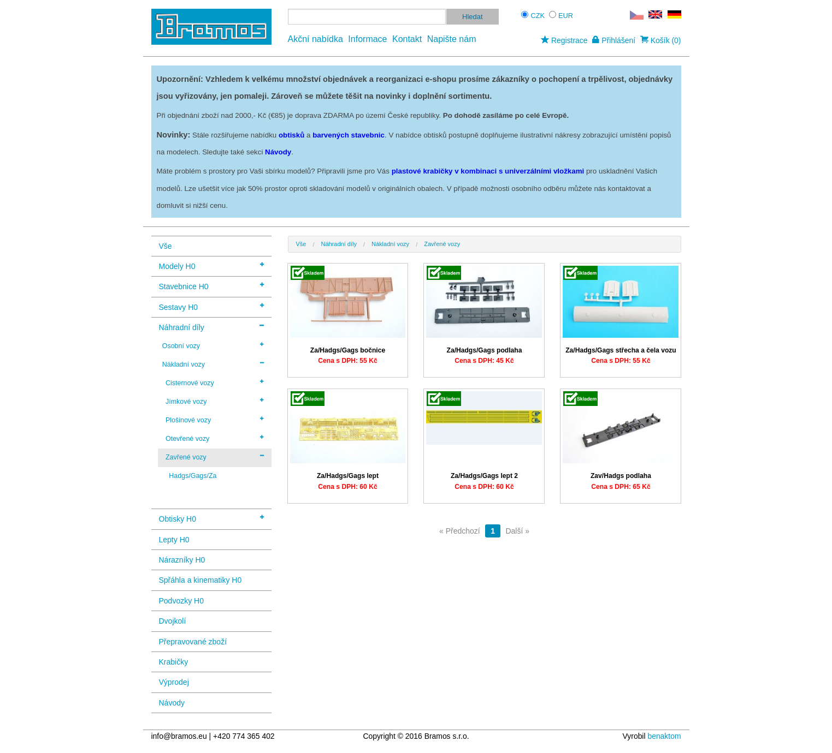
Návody (172, 702)
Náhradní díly (211, 326)
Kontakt (407, 39)
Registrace (564, 40)
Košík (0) (660, 40)
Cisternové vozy (215, 382)
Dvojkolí (172, 621)
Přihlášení (613, 40)
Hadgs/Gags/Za (192, 476)
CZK (538, 15)
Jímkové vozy (215, 401)
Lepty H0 (174, 539)
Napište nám (451, 39)
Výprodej (174, 682)
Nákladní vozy (213, 364)
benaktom (664, 736)
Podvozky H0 (181, 600)
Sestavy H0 (211, 306)
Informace (367, 39)
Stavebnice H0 (211, 285)
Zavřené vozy (215, 456)
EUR (565, 15)
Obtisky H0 (211, 518)
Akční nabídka (315, 39)
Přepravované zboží (193, 641)
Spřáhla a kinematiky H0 (200, 580)
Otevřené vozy (215, 438)
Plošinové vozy (215, 419)
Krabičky (173, 662)
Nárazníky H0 (182, 559)
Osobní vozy (213, 345)
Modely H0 (211, 265)
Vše (165, 246)
